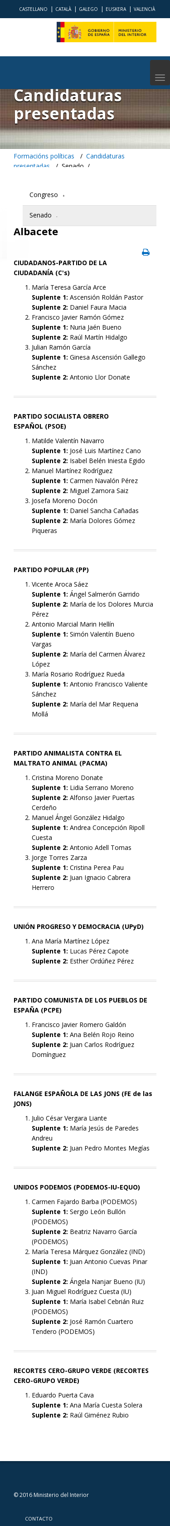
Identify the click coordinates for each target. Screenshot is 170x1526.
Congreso (43, 194)
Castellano (33, 9)
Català (63, 9)
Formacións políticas (44, 156)
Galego (88, 9)
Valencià (144, 9)
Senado (40, 215)
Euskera (116, 9)
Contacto (39, 1518)
